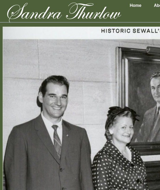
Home (135, 5)
